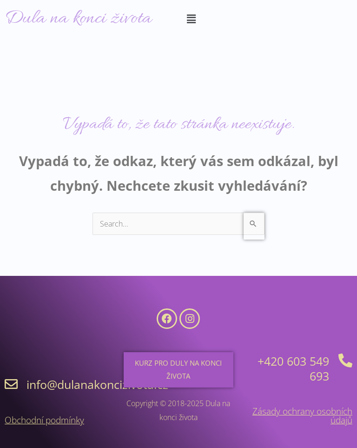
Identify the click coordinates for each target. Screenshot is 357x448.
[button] (191, 19)
